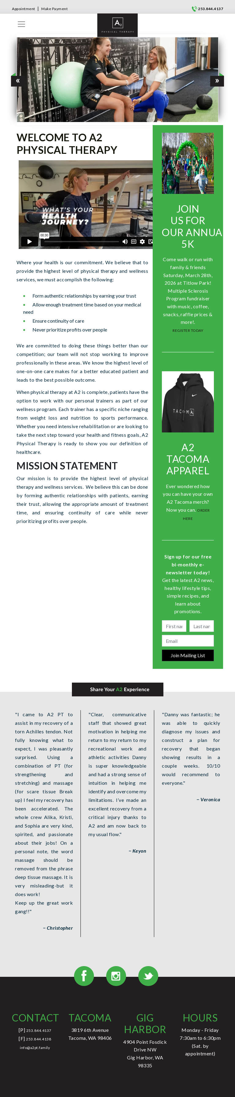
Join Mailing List (188, 655)
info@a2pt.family (35, 1047)
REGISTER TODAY (188, 330)
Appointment (23, 8)
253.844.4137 (210, 8)
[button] (18, 79)
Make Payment (54, 8)
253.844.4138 (38, 1039)
